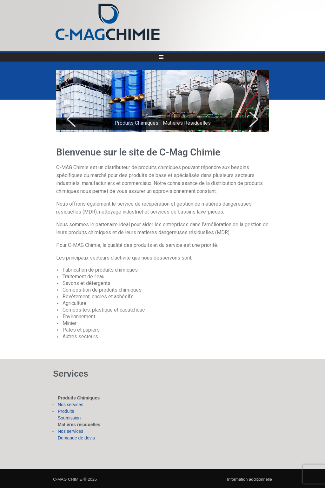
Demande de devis (76, 437)
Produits (66, 411)
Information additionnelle (249, 479)
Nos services (70, 404)
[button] (71, 119)
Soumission (69, 417)
